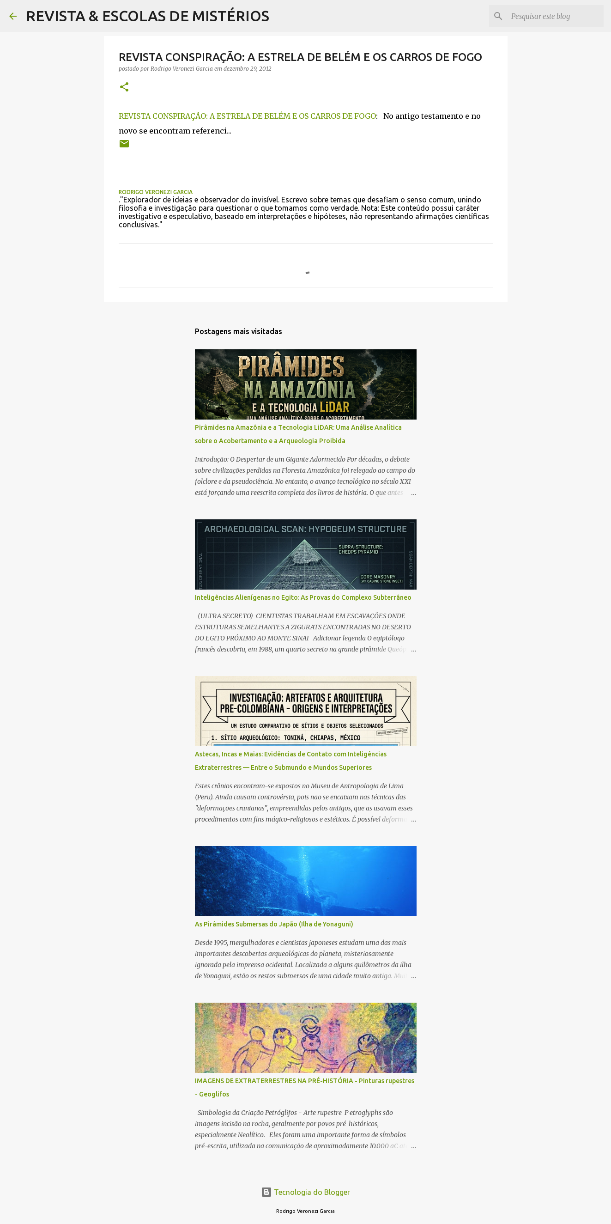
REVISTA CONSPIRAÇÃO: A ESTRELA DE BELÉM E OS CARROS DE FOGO (247, 116)
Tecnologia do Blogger (305, 1192)
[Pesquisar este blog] (555, 16)
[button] (124, 87)
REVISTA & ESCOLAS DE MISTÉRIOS (147, 15)
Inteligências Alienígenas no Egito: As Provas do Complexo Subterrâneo (303, 597)
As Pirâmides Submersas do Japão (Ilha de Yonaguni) (274, 924)
